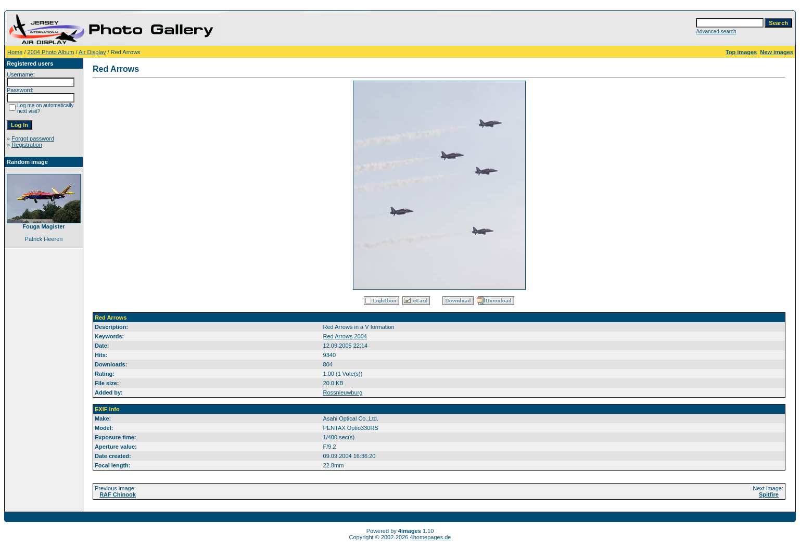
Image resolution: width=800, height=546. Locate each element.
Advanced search (716, 31)
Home (14, 52)
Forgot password (32, 138)
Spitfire (769, 494)
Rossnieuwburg (343, 392)
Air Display (92, 52)
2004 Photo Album (51, 52)
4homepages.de (430, 537)
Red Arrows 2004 (345, 336)
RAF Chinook (117, 494)
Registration (26, 145)
